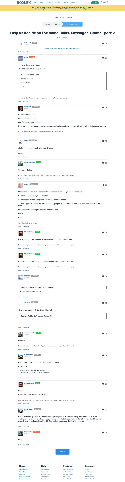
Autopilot (27, 43)
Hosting (57, 2)
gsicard (27, 184)
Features (42, 2)
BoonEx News (22, 471)
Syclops (27, 302)
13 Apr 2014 (26, 349)
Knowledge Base (45, 476)
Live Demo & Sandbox (68, 471)
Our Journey (22, 474)
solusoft (27, 275)
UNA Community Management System (76, 9)
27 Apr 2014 (26, 444)
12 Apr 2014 (26, 226)
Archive (57, 24)
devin (26, 140)
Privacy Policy (88, 474)
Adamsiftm (28, 432)
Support (65, 2)
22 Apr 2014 (26, 426)
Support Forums (45, 469)
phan (26, 57)
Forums (47, 24)
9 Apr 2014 (25, 135)
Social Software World (24, 476)
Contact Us (87, 469)
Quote (19, 51)
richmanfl (27, 107)
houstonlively (29, 232)
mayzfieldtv (28, 355)
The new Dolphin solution (44, 9)
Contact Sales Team (68, 479)
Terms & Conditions (89, 476)
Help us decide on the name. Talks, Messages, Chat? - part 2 (62, 33)
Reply (58, 38)
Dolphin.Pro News (23, 469)
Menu (106, 12)
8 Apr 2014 (25, 51)
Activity (62, 17)
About (73, 2)
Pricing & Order (67, 476)
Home (35, 2)
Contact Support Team (46, 479)
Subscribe (65, 38)
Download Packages (68, 474)
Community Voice (23, 479)
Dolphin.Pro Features (68, 469)
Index (56, 17)
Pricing (50, 2)
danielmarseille (29, 162)
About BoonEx (88, 471)
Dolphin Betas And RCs (72, 24)
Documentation (45, 471)
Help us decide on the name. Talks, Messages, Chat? (63, 48)
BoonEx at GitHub (45, 474)
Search (69, 17)
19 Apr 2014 (26, 378)
